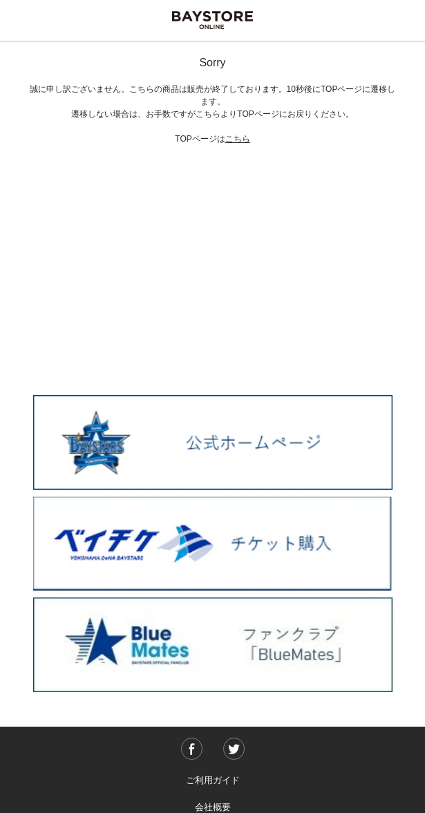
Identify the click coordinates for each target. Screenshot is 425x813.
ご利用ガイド (213, 780)
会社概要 (213, 807)
